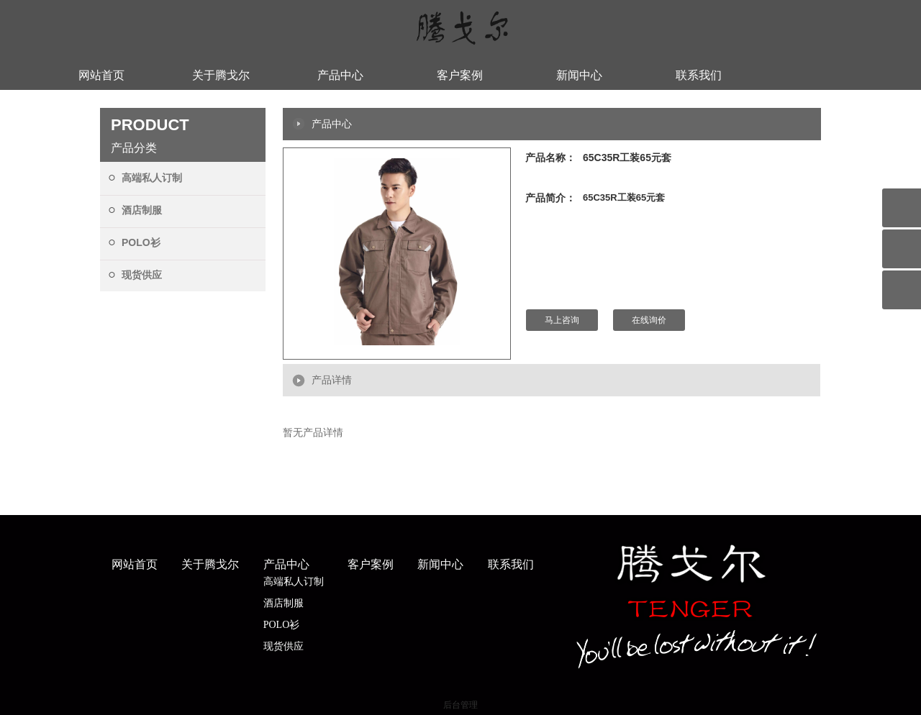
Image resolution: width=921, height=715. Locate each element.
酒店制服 (142, 210)
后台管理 (460, 705)
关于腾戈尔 (221, 75)
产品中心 (340, 75)
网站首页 (101, 75)
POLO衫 (141, 242)
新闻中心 (579, 75)
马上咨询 (562, 320)
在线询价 (649, 320)
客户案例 (460, 75)
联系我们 (699, 75)
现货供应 (142, 275)
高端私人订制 (152, 177)
